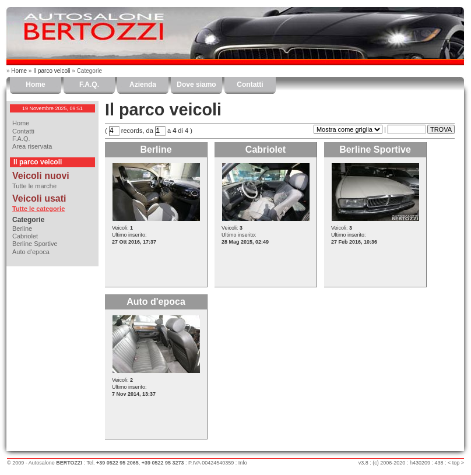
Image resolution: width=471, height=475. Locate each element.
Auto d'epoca (31, 251)
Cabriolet (25, 236)
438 (438, 463)
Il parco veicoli (51, 71)
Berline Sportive (35, 243)
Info (242, 463)
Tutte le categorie (38, 208)
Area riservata (32, 146)
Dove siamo (196, 84)
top (456, 463)
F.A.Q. (89, 84)
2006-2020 (392, 463)
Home (19, 71)
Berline (22, 228)
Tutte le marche (34, 185)
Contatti (250, 84)
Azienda (142, 84)
